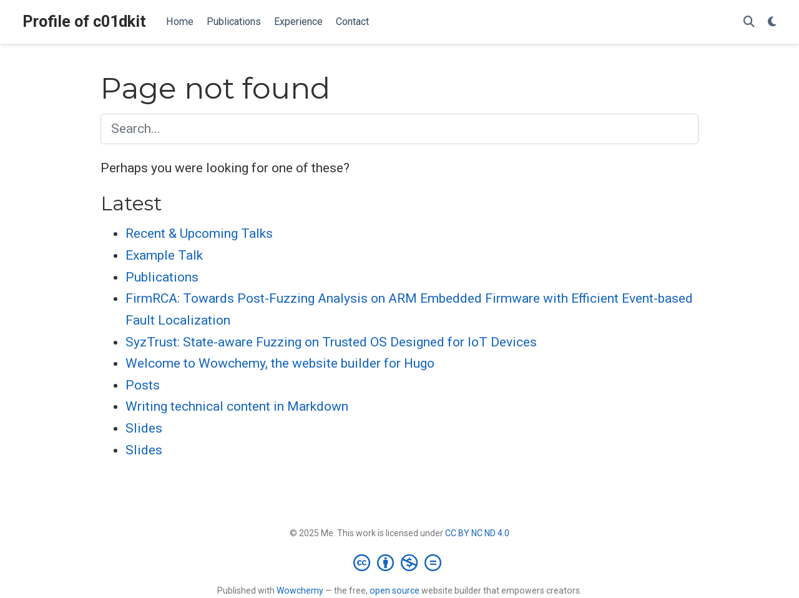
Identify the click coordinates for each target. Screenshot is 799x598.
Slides (143, 428)
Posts (142, 385)
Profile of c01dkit (84, 21)
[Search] (749, 22)
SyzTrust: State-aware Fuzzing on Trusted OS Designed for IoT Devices (331, 342)
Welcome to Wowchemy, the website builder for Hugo (279, 363)
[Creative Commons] (399, 562)
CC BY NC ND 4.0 (477, 533)
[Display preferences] (772, 22)
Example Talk (164, 255)
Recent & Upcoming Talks (199, 233)
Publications (162, 277)
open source (394, 591)
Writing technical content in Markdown (236, 406)
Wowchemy (300, 591)
